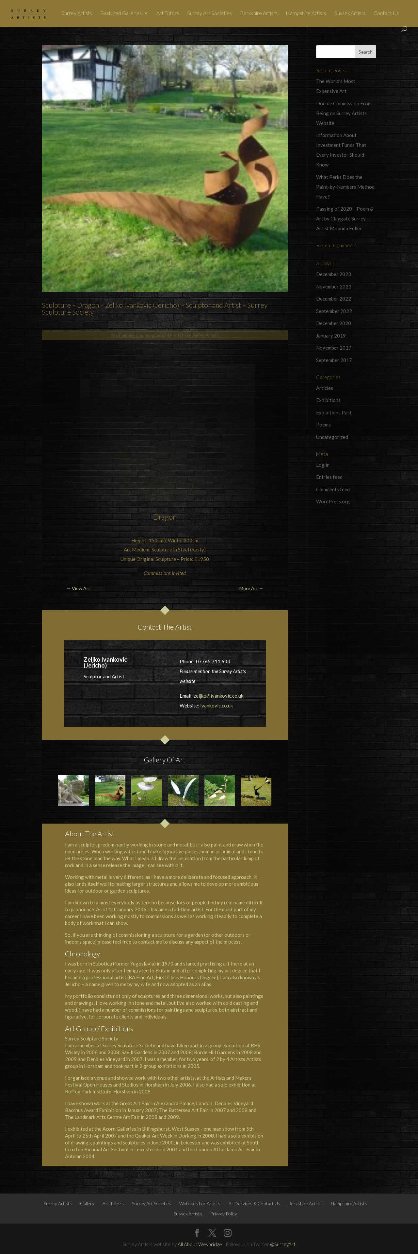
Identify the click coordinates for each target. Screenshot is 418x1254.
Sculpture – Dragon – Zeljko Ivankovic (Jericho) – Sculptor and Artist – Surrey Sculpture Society (154, 308)
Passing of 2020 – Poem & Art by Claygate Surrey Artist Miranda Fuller (344, 218)
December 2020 (333, 323)
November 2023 (333, 286)
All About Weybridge (200, 1244)
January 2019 (331, 336)
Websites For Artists (199, 1203)
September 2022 (334, 311)
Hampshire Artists (306, 13)
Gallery (87, 1203)
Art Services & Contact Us (254, 1203)
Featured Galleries (121, 13)
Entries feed (329, 477)
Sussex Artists (349, 13)
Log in (323, 465)
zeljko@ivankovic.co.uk (218, 696)
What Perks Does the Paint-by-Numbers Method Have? (345, 187)
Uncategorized (332, 437)
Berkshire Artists (259, 13)
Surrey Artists (76, 13)
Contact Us (386, 13)
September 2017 (334, 360)
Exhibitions (328, 400)
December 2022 (333, 299)
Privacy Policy (223, 1213)
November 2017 (333, 348)
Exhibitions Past (334, 412)
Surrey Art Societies (209, 13)
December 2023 (333, 274)
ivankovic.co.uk (216, 705)
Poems (323, 424)
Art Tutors (167, 13)
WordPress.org (333, 501)
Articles (324, 388)
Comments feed (333, 489)
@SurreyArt (283, 1244)
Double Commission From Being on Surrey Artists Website (344, 113)
